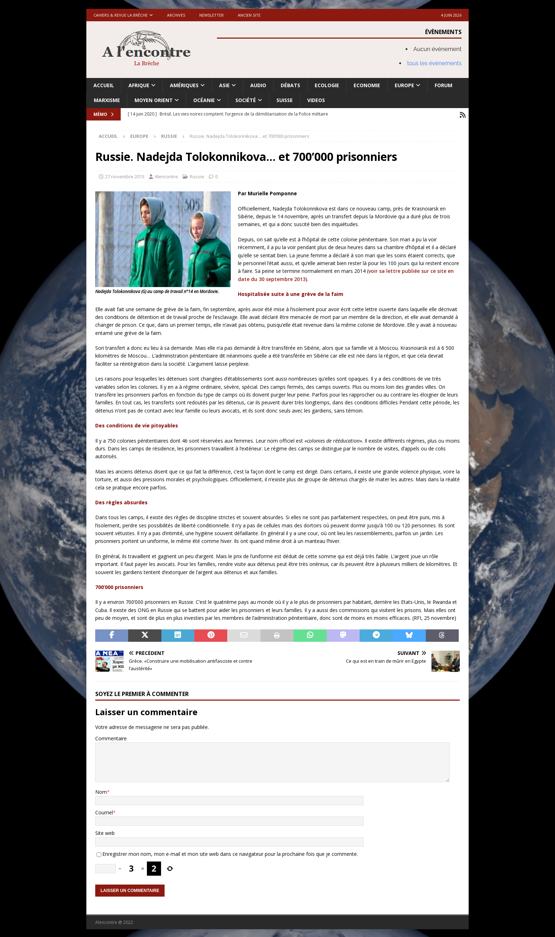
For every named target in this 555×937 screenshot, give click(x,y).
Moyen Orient (154, 100)
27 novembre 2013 (124, 175)
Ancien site (249, 15)
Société (245, 100)
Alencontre (166, 175)
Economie (367, 85)
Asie (224, 85)
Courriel (104, 811)
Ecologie (327, 85)
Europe (404, 85)
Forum (443, 85)
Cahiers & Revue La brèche (120, 15)
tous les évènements (434, 63)
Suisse (284, 100)
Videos (316, 100)
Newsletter (211, 15)
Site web (105, 832)
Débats (290, 85)
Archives (176, 15)
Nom (101, 790)
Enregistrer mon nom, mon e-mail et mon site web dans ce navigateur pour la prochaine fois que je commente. (230, 852)
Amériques (184, 85)
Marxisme (107, 100)
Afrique (138, 85)
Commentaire (111, 737)
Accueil (103, 85)
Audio (258, 85)
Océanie (204, 100)
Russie (197, 175)
